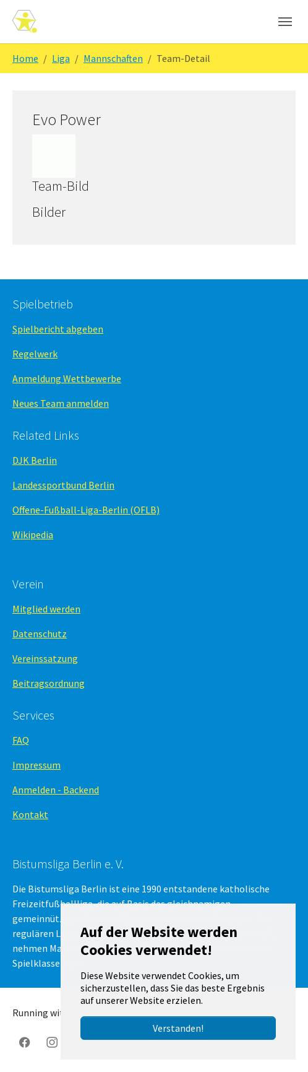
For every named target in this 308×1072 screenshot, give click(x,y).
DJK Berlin (34, 460)
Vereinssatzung (45, 658)
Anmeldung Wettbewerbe (66, 378)
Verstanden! (178, 1028)
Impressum (36, 765)
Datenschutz (39, 633)
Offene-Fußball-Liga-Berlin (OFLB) (86, 509)
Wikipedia (32, 534)
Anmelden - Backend (55, 789)
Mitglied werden (46, 609)
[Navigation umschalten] (285, 21)
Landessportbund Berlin (63, 485)
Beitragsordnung (48, 683)
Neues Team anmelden (60, 403)
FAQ (20, 740)
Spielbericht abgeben (57, 329)
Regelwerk (35, 353)
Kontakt (30, 814)
